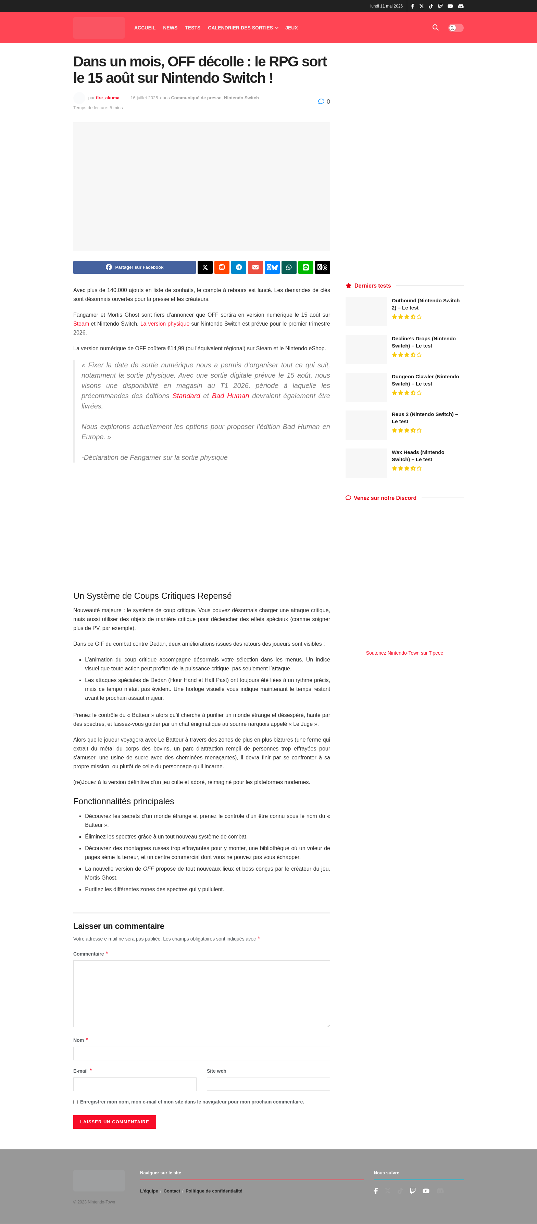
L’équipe (149, 1191)
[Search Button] (436, 27)
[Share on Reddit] (221, 267)
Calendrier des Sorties (240, 27)
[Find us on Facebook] (376, 1191)
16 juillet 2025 (144, 97)
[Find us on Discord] (461, 6)
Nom (81, 1040)
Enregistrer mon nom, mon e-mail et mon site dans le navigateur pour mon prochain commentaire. (192, 1102)
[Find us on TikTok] (431, 6)
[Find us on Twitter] (388, 1191)
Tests (192, 27)
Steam (81, 324)
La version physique (165, 324)
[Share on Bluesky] (272, 267)
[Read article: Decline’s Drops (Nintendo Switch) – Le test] (366, 349)
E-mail (82, 1071)
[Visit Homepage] (99, 28)
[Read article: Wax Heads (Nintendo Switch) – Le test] (366, 463)
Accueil (144, 27)
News (170, 27)
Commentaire (91, 954)
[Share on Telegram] (238, 267)
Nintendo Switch (241, 97)
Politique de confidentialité (214, 1191)
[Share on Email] (255, 267)
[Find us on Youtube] (413, 1191)
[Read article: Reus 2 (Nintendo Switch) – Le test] (366, 425)
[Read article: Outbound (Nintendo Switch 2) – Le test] (366, 311)
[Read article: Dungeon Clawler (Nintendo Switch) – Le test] (366, 387)
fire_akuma (108, 97)
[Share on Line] (305, 267)
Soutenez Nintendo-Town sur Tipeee (405, 653)
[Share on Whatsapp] (289, 267)
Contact (172, 1191)
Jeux (291, 27)
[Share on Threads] (322, 267)
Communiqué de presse (196, 97)
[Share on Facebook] (134, 267)
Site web (216, 1071)
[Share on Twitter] (205, 267)
